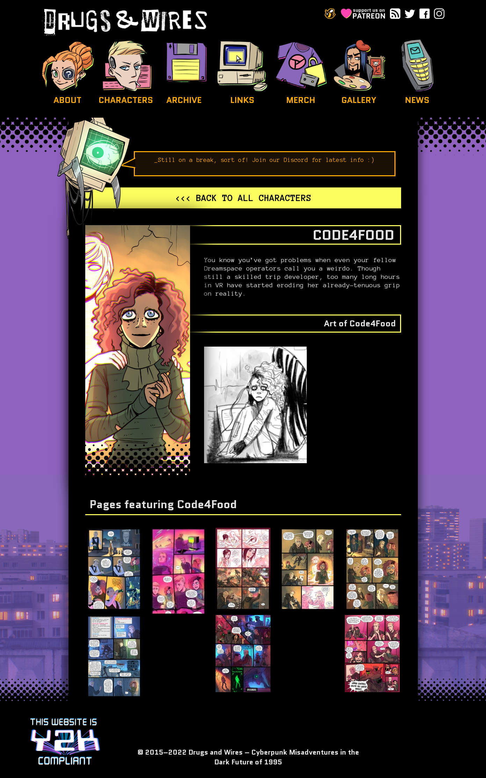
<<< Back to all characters (243, 198)
